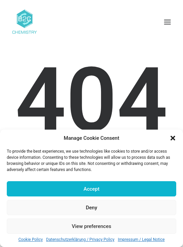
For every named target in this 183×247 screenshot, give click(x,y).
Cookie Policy (30, 239)
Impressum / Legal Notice (141, 239)
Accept (91, 189)
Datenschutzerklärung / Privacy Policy (80, 239)
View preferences (91, 226)
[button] (172, 138)
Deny (91, 208)
